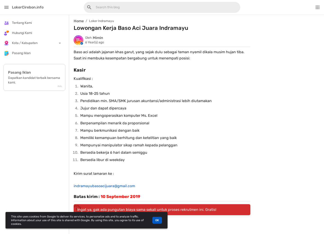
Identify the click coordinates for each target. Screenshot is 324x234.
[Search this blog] (89, 7)
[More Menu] (317, 7)
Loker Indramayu (101, 21)
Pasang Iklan (19, 72)
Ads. (60, 86)
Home (79, 21)
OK (157, 220)
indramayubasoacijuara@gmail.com (104, 186)
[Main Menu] (6, 7)
